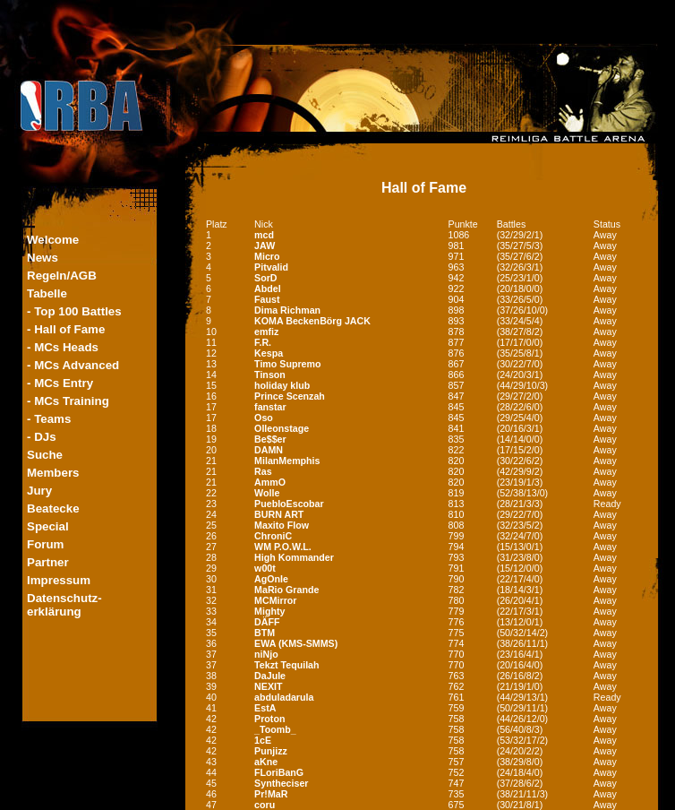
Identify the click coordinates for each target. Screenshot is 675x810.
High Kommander (294, 557)
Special (48, 526)
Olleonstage (281, 428)
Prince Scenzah (289, 396)
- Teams (49, 419)
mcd (264, 234)
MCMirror (275, 600)
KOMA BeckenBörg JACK (312, 320)
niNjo (266, 654)
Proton (269, 718)
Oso (263, 417)
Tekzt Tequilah (286, 664)
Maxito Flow (281, 525)
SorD (265, 277)
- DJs (41, 437)
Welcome (53, 239)
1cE (262, 740)
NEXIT (268, 686)
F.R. (262, 342)
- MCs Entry (60, 383)
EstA (265, 707)
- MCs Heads (62, 347)
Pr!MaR (270, 793)
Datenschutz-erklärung (64, 604)
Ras (263, 471)
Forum (45, 544)
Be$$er (270, 439)
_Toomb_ (275, 729)
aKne (266, 761)
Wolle (266, 492)
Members (53, 472)
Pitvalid (271, 267)
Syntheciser (281, 783)
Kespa (268, 353)
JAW (264, 245)
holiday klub (282, 385)
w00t (265, 568)
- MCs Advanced (73, 365)
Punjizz (270, 750)
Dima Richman (287, 310)
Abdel (267, 288)
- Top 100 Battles (74, 311)
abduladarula (283, 697)
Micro (266, 256)
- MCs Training (68, 401)
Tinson (270, 374)
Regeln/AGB (62, 275)
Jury (39, 490)
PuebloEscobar (289, 503)
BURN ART (278, 514)
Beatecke (53, 508)
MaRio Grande (286, 589)
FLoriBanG (278, 772)
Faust (266, 299)
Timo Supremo (287, 363)
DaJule (270, 675)
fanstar (270, 406)
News (42, 257)
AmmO (270, 482)
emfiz (266, 331)
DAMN (268, 449)
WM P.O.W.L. (283, 546)
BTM (264, 632)
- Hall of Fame (66, 329)
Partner (48, 562)
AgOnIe (271, 578)
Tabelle (47, 293)
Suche (45, 454)
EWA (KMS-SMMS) (296, 643)
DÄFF (266, 621)
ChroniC (273, 535)
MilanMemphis (287, 460)
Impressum (58, 580)
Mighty (269, 611)
